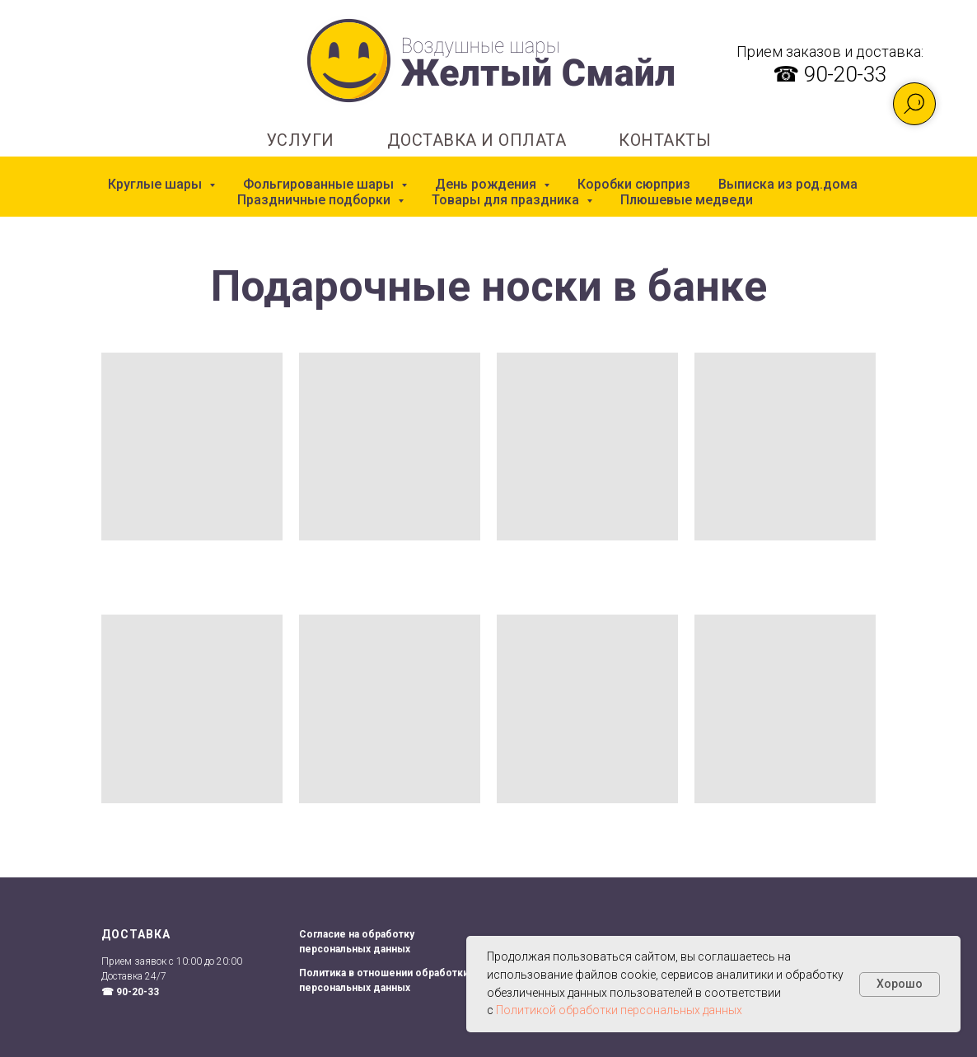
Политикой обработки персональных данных (619, 1010)
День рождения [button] (487, 184)
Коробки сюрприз (633, 184)
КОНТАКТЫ (665, 140)
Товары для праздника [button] (507, 200)
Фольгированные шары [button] (320, 184)
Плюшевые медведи (686, 200)
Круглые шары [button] (156, 184)
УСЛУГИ (300, 140)
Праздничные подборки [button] (315, 200)
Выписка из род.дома (788, 184)
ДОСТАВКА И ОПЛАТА (477, 140)
